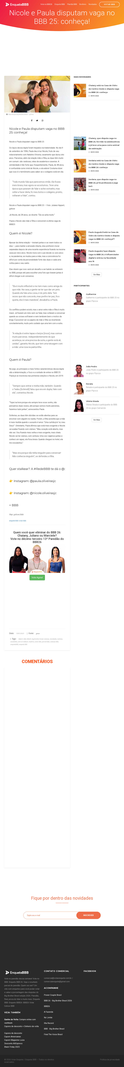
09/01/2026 (94, 96)
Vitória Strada (92, 401)
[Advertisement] (62, 49)
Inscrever (88, 915)
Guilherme (91, 294)
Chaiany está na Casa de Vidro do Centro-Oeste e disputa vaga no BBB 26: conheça (104, 88)
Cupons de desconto (13, 1033)
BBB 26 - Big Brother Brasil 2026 (58, 1000)
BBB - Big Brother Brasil (54, 1029)
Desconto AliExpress (13, 1043)
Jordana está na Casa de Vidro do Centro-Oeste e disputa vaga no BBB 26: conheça (104, 164)
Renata (89, 384)
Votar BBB (109, 4)
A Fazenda (48, 1012)
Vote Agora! (37, 577)
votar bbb (22, 521)
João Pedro (91, 366)
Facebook (90, 971)
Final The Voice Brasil (53, 1034)
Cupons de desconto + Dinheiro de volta (21, 1026)
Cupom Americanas (12, 1036)
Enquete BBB (60, 4)
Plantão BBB (72, 4)
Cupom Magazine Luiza (14, 1040)
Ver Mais (96, 275)
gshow (38, 633)
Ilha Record (49, 1023)
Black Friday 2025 (12, 1047)
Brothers (82, 4)
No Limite (48, 1017)
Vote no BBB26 (46, 4)
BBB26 (47, 1006)
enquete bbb (13, 521)
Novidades (93, 4)
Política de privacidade (110, 1059)
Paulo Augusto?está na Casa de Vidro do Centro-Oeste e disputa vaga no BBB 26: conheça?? (104, 235)
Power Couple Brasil (53, 995)
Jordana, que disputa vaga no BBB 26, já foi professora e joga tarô (103, 182)
